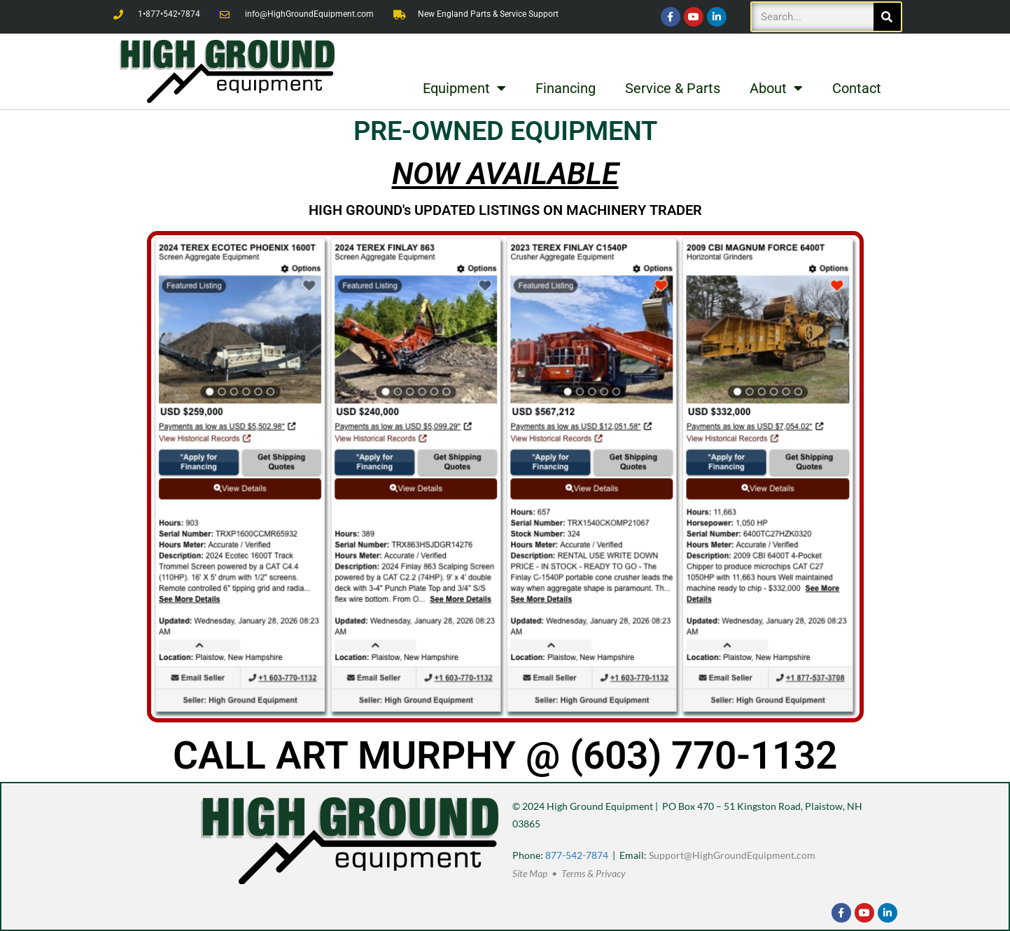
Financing (565, 88)
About (776, 88)
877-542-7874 (576, 855)
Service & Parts (672, 88)
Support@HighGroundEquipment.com (732, 855)
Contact (856, 88)
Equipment (464, 88)
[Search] (887, 17)
